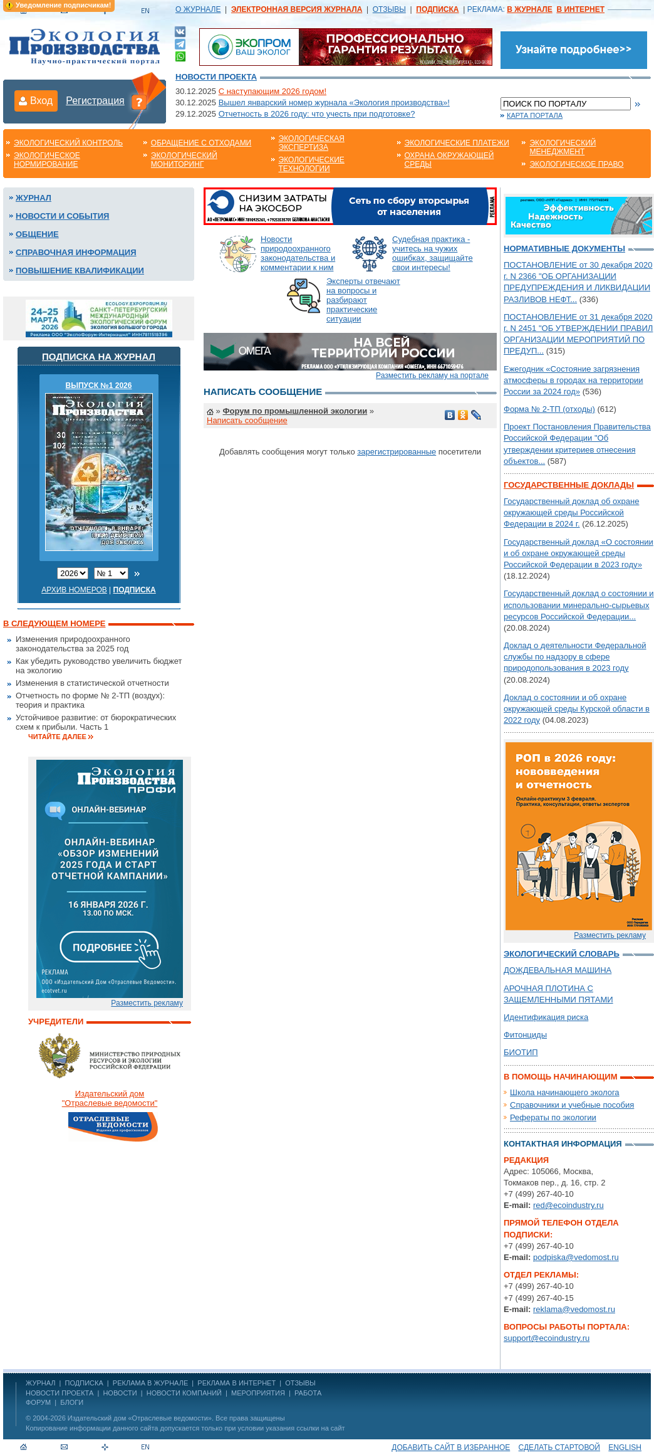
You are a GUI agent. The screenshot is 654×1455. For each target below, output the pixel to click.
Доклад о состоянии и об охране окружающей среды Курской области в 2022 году (577, 709)
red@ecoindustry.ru (568, 1205)
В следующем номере (54, 623)
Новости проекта (216, 76)
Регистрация (95, 100)
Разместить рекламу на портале (432, 375)
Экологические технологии (312, 164)
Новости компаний (184, 1393)
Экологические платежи (457, 143)
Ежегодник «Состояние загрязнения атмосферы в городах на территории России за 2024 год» (573, 380)
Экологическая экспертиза (312, 143)
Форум (38, 1402)
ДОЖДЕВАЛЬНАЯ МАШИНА (557, 970)
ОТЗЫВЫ (389, 9)
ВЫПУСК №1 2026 (99, 385)
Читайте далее (57, 736)
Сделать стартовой (559, 1447)
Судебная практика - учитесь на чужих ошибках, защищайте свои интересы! (432, 253)
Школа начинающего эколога (565, 1092)
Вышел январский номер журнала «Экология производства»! (334, 102)
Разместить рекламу (147, 1003)
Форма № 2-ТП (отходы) (549, 409)
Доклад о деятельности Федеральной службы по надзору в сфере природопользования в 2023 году (575, 657)
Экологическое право (576, 164)
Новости (120, 1393)
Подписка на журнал (98, 356)
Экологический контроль (68, 143)
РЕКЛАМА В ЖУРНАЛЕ (150, 1383)
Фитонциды (525, 1034)
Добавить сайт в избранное (451, 1447)
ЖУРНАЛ (40, 1383)
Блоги (71, 1402)
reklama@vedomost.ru (574, 1309)
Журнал (33, 197)
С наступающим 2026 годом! (272, 91)
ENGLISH (624, 1447)
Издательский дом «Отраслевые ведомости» (140, 1418)
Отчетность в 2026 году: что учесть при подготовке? (317, 113)
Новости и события (62, 216)
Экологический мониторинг (184, 160)
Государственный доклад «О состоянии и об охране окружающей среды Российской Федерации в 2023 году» (578, 553)
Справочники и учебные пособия (572, 1105)
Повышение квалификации (80, 270)
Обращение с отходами (201, 143)
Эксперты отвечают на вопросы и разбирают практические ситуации (363, 299)
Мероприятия (258, 1393)
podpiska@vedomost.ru (576, 1257)
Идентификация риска (546, 1017)
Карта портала (535, 115)
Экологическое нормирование (47, 160)
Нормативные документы (564, 248)
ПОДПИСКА (84, 1383)
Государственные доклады (569, 485)
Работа (307, 1393)
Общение (37, 234)
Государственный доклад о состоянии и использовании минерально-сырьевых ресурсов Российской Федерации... (579, 605)
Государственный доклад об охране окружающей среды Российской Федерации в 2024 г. (571, 512)
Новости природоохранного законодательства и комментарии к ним (298, 253)
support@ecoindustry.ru (546, 1338)
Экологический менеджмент (562, 147)
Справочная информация (76, 252)
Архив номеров (74, 590)
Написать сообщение (247, 420)
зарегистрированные (396, 451)
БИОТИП (521, 1052)
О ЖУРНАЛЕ (198, 9)
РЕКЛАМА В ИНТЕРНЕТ (236, 1383)
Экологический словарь (562, 954)
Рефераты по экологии (553, 1117)
